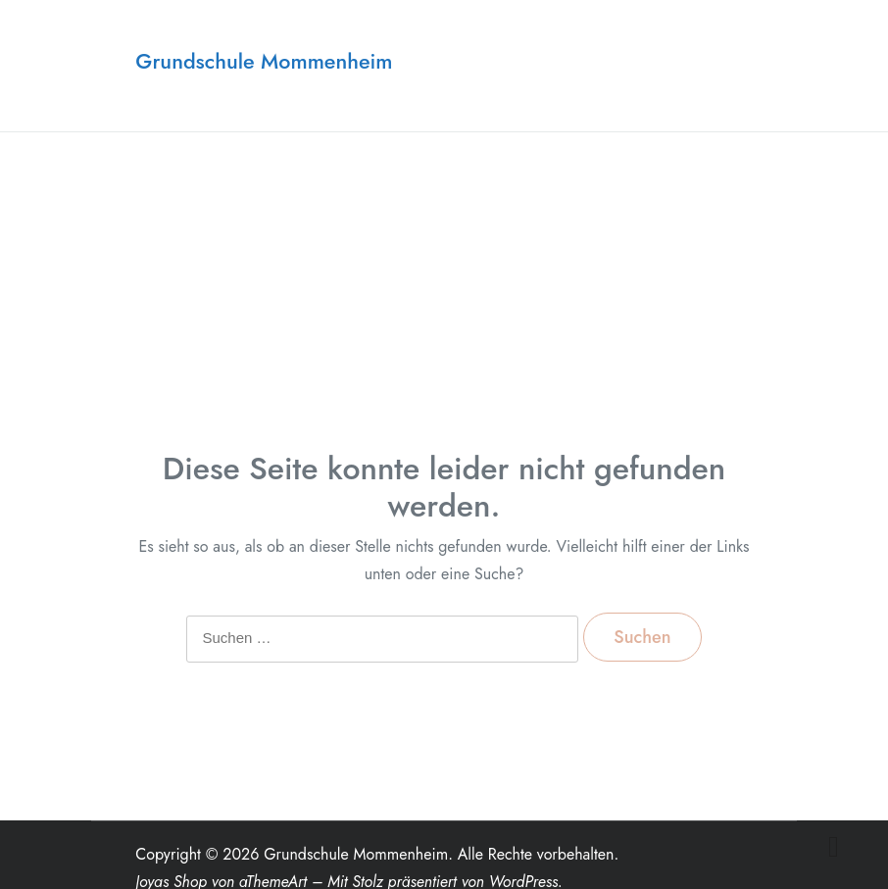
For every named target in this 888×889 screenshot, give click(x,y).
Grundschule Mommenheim (263, 61)
